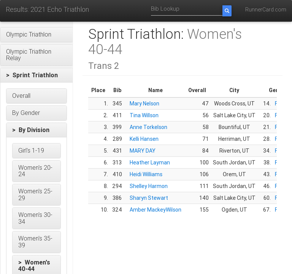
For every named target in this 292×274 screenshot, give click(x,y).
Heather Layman (150, 162)
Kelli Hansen (144, 138)
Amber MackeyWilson (155, 209)
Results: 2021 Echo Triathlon (47, 9)
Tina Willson (144, 115)
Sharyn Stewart (149, 197)
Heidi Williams (146, 174)
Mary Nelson (144, 103)
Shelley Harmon (149, 186)
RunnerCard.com (265, 9)
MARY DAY (143, 150)
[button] (36, 34)
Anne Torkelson (148, 127)
